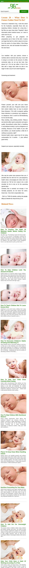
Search (24, 11)
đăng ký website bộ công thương (10, 198)
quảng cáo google (22, 196)
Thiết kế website (15, 1)
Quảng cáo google (8, 1)
